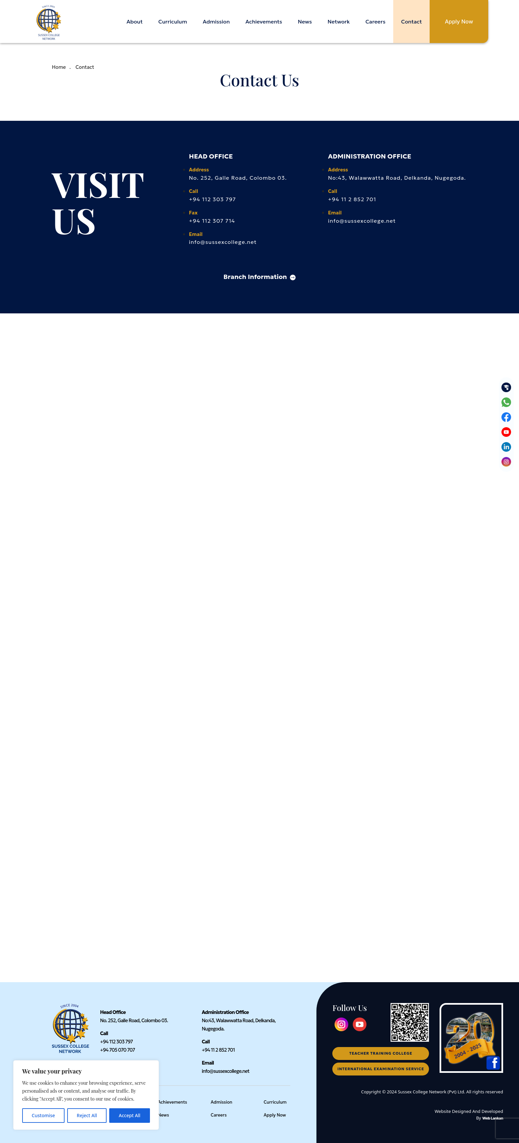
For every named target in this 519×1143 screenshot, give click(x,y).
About (134, 21)
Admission (215, 21)
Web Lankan (492, 1118)
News (305, 21)
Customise (43, 1115)
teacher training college (380, 1053)
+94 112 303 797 (212, 199)
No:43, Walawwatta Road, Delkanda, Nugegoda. (397, 177)
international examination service (381, 1069)
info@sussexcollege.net (223, 242)
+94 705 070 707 (117, 1050)
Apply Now (459, 21)
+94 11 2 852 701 (352, 199)
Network (338, 21)
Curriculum (172, 21)
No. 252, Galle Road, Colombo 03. (238, 177)
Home (59, 67)
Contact (411, 21)
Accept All (129, 1115)
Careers (375, 21)
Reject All (87, 1115)
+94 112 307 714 (212, 220)
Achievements (263, 21)
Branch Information (259, 277)
